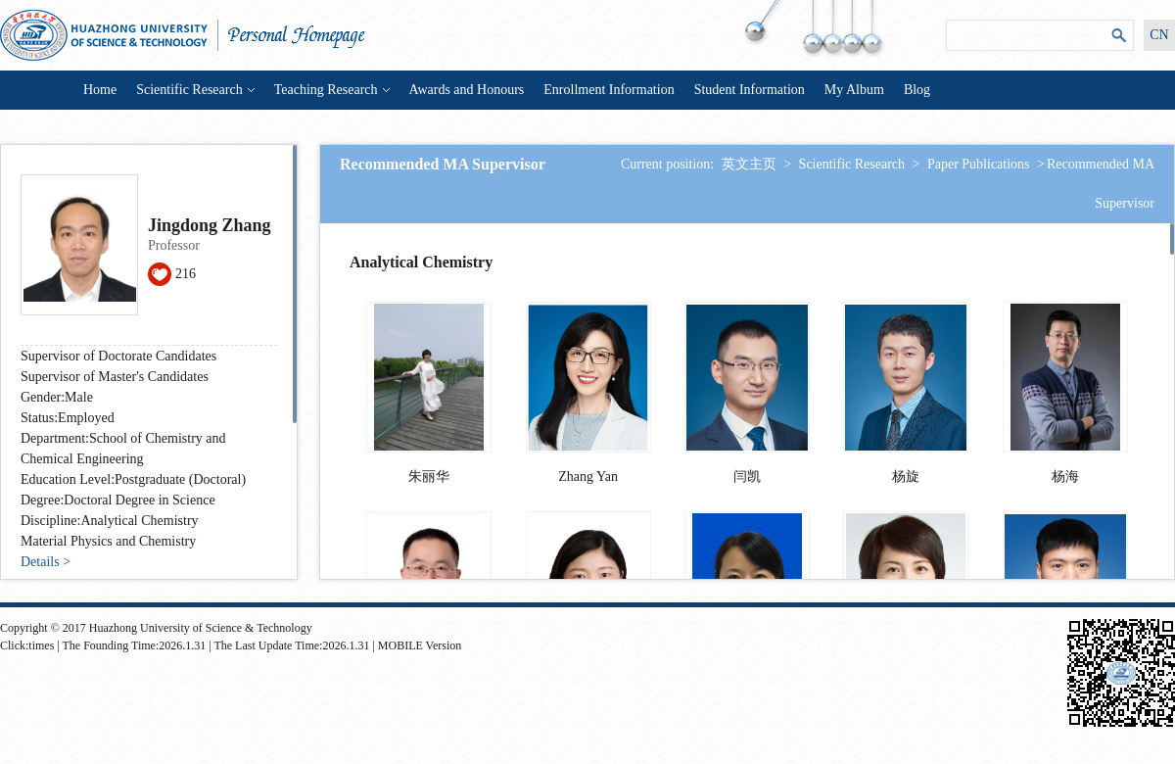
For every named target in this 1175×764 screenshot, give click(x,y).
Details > (45, 561)
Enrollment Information (608, 89)
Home (100, 89)
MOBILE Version (419, 645)
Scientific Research (195, 89)
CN (1159, 34)
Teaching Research (332, 89)
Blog (917, 89)
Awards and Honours (467, 89)
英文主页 (749, 164)
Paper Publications (978, 164)
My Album (854, 89)
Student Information (749, 89)
